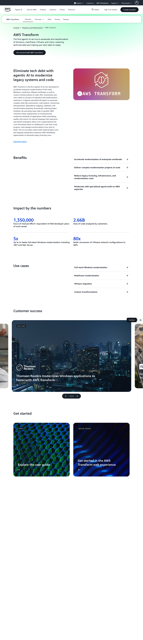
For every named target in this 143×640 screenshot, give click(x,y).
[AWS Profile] (137, 2)
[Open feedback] (141, 320)
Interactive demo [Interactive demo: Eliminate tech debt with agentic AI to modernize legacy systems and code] (20, 141)
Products (16, 28)
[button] (31, 10)
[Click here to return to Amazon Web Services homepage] (7, 11)
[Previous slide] (64, 396)
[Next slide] (78, 396)
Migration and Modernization (32, 28)
